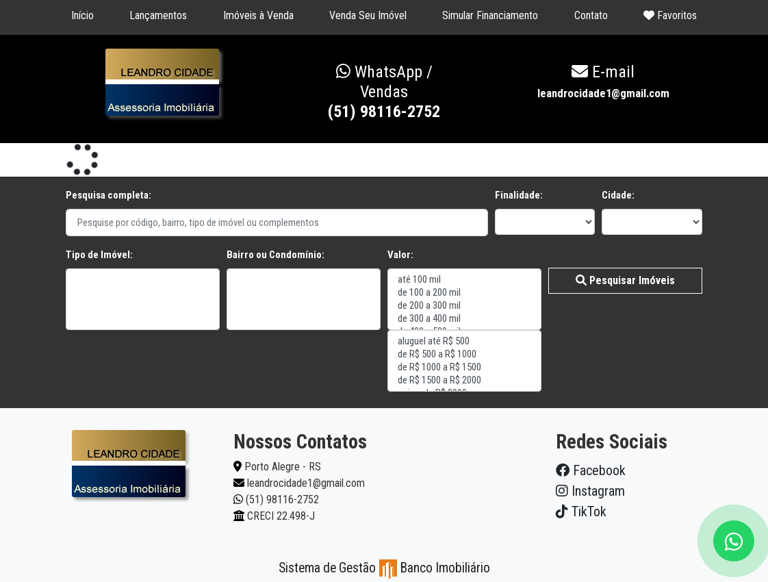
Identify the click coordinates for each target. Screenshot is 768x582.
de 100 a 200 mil (464, 292)
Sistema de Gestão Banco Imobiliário (384, 568)
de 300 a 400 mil (464, 318)
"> (143, 299)
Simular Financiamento (490, 15)
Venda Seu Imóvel (368, 15)
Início (82, 15)
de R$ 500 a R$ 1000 (464, 354)
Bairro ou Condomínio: (275, 255)
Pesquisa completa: (108, 195)
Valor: (400, 255)
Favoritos (670, 15)
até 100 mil (464, 279)
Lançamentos (158, 15)
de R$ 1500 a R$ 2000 (464, 380)
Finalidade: (519, 195)
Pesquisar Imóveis (625, 280)
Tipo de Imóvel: (99, 255)
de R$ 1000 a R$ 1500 (464, 367)
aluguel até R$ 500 (464, 341)
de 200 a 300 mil (464, 305)
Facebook (591, 470)
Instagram (590, 491)
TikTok (581, 511)
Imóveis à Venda (258, 15)
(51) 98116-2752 (384, 91)
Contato (591, 15)
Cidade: (618, 195)
